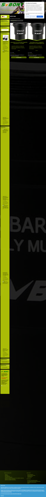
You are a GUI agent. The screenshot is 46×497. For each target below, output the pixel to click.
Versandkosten (13, 53)
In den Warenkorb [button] (18, 57)
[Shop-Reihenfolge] (16, 20)
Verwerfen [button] (2, 495)
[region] (34, 10)
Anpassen (27, 16)
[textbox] (4, 29)
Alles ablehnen (33, 16)
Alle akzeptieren (40, 16)
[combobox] (5, 30)
